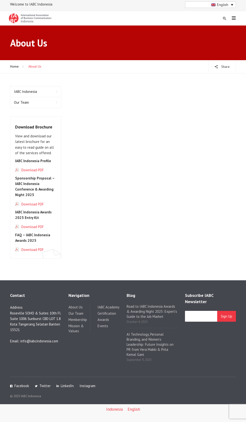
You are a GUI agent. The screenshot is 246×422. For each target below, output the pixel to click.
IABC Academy (108, 307)
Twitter (45, 386)
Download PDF (32, 170)
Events (103, 326)
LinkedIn (67, 386)
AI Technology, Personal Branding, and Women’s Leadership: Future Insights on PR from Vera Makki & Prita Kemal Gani (150, 344)
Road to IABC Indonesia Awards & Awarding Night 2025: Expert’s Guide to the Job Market (152, 311)
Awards (103, 319)
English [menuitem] (222, 4)
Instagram (87, 386)
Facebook (21, 386)
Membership (77, 319)
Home (14, 66)
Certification (107, 313)
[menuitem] (210, 4)
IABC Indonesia (25, 91)
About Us (75, 307)
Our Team (21, 102)
